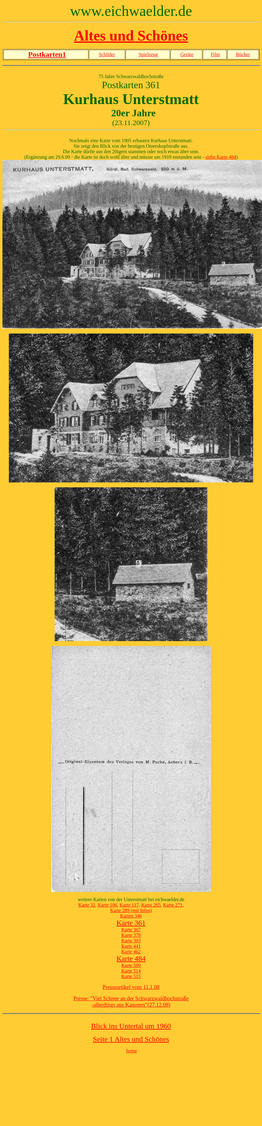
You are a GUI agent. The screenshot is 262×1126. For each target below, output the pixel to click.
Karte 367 (131, 929)
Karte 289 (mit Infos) (131, 910)
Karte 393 (131, 940)
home (131, 1050)
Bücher (243, 54)
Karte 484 (130, 958)
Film (215, 54)
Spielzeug (148, 54)
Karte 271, (173, 905)
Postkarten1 (47, 54)
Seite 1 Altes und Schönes (131, 1039)
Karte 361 (130, 923)
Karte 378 (131, 935)
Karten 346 (131, 915)
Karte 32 (86, 905)
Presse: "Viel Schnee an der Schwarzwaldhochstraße (131, 998)
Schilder (107, 54)
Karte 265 (151, 905)
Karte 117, (130, 905)
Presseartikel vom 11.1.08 (131, 987)
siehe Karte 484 (221, 157)
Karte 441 (131, 946)
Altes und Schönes (131, 35)
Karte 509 (131, 965)
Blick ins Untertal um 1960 (131, 1026)
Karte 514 (131, 970)
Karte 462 (131, 951)
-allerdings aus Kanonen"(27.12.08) (131, 1005)
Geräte (187, 54)
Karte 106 (107, 905)
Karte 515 (131, 976)
